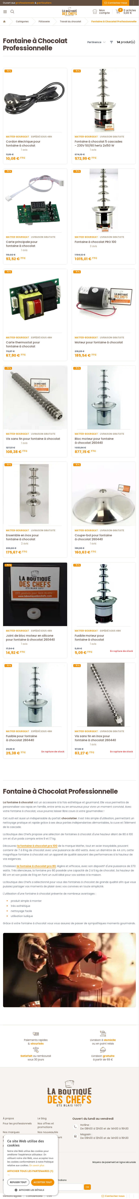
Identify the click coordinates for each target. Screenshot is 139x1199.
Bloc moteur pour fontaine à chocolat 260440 (104, 441)
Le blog (42, 1118)
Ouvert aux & (27, 2)
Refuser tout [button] (18, 1182)
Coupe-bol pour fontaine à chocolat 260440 (104, 537)
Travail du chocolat (70, 21)
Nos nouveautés (48, 1132)
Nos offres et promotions (46, 1125)
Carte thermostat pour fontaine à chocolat (35, 344)
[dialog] (31, 1165)
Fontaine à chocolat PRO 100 (104, 242)
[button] (30, 1173)
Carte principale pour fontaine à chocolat (35, 244)
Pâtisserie (44, 21)
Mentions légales (12, 1196)
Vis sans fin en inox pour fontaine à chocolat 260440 (104, 738)
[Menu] (5, 11)
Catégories (22, 21)
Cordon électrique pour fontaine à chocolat (35, 144)
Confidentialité (34, 1196)
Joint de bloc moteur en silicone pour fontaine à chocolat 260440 (35, 638)
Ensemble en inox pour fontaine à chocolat (35, 537)
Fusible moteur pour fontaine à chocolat (104, 638)
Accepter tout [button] (43, 1182)
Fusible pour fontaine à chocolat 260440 (35, 738)
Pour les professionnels (17, 1123)
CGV (49, 1196)
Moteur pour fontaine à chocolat (104, 342)
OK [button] (87, 1187)
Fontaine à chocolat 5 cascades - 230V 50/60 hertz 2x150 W (104, 144)
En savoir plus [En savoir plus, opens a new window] (37, 1165)
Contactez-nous (115, 2)
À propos (8, 1118)
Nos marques (11, 1132)
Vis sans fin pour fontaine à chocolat (35, 439)
